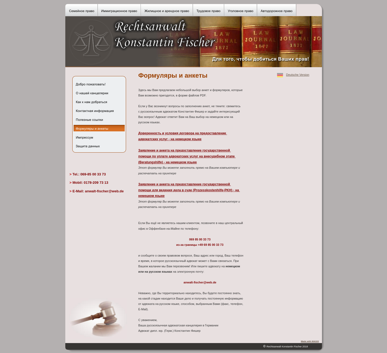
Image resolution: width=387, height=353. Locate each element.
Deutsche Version (297, 74)
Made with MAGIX (310, 341)
